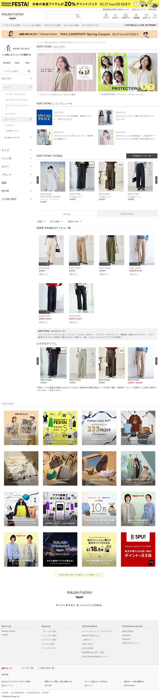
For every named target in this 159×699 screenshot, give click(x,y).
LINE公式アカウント (130, 643)
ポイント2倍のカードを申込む (96, 682)
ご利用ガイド (87, 640)
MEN (17, 63)
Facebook (126, 635)
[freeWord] (17, 71)
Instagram (126, 639)
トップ (39, 42)
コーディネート (127, 213)
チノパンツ (10, 119)
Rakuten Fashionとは (90, 635)
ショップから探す (49, 635)
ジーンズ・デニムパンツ (15, 94)
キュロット (10, 125)
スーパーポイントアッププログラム (97, 631)
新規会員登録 (127, 631)
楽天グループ (137, 9)
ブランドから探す (49, 631)
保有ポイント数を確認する (134, 682)
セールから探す (48, 644)
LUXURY (5, 635)
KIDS (27, 63)
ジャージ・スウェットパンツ (16, 106)
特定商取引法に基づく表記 (93, 652)
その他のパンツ (11, 131)
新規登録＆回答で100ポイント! (116, 9)
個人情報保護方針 (17, 693)
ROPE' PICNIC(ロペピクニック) (73, 42)
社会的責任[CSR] (33, 693)
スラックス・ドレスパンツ (16, 100)
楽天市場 (152, 9)
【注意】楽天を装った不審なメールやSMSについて (79, 575)
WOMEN (7, 63)
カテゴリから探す (49, 640)
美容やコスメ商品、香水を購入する (58, 682)
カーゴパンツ (11, 114)
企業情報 (5, 693)
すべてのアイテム (49, 648)
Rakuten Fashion (51, 42)
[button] (53, 185)
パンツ (7, 87)
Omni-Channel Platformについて (95, 657)
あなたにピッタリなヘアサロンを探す (16, 682)
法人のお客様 (87, 648)
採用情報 (45, 693)
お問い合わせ (87, 644)
